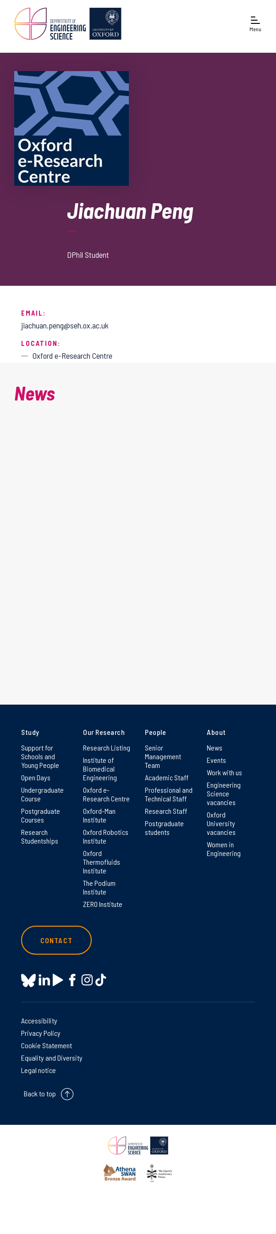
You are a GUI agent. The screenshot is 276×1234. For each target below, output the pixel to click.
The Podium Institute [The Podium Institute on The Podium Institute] (99, 887)
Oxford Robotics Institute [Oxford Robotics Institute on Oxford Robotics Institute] (105, 836)
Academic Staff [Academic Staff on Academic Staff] (166, 777)
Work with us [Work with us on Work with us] (224, 772)
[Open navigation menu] (255, 24)
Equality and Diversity (52, 1057)
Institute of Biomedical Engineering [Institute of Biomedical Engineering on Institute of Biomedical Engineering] (100, 769)
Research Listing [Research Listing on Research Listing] (106, 747)
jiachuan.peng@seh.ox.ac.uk (65, 325)
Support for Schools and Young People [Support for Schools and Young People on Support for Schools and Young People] (40, 756)
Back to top (40, 1093)
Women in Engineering (224, 848)
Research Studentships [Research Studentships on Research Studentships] (39, 836)
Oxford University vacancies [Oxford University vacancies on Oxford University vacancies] (221, 823)
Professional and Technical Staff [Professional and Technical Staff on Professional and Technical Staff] (169, 794)
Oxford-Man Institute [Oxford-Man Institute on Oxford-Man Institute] (99, 815)
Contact (56, 940)
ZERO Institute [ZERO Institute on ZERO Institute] (102, 904)
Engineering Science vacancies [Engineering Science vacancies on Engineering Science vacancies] (224, 793)
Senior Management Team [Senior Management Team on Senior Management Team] (163, 756)
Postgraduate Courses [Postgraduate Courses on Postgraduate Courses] (40, 815)
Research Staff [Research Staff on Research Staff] (166, 810)
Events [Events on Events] (216, 760)
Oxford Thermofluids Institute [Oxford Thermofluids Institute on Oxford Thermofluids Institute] (101, 862)
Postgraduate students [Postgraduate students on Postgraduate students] (164, 827)
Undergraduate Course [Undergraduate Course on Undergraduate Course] (42, 794)
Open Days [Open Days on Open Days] (35, 777)
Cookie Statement (46, 1045)
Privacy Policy (41, 1032)
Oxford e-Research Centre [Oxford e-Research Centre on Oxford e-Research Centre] (106, 794)
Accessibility (39, 1020)
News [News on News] (214, 747)
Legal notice (38, 1070)
